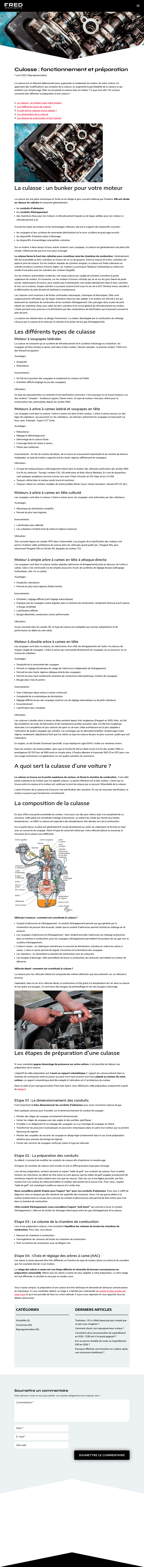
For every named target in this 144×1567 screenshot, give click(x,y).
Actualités (21, 1320)
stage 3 (22, 1089)
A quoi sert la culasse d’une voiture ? (37, 110)
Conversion (22, 1325)
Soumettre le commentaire (102, 1455)
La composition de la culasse (32, 114)
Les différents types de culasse (34, 106)
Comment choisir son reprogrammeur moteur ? (99, 1328)
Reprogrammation (37, 75)
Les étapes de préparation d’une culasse (39, 118)
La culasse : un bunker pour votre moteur (39, 103)
